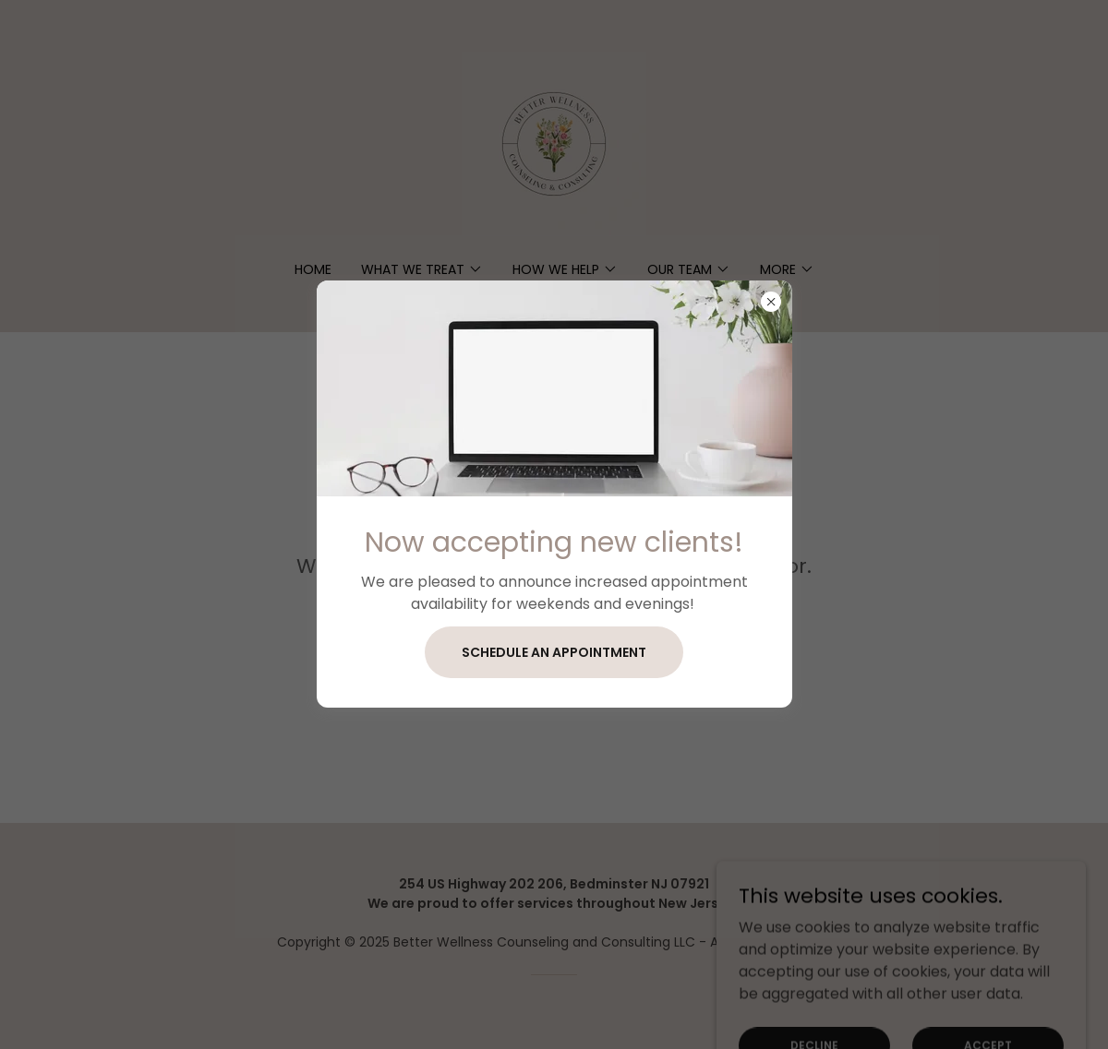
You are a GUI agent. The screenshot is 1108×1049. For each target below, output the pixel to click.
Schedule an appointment (554, 652)
